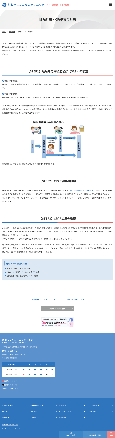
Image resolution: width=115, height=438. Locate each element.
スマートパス (92, 411)
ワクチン (34, 417)
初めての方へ (7, 405)
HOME (4, 32)
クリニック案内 (93, 405)
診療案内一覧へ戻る (57, 308)
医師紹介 (5, 411)
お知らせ (34, 411)
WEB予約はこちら (39, 299)
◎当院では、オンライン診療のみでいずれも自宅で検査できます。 (29, 163)
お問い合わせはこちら (75, 299)
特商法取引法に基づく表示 (10, 425)
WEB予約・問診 (36, 405)
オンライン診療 (65, 411)
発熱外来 (5, 417)
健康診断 (62, 417)
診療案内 (12, 32)
